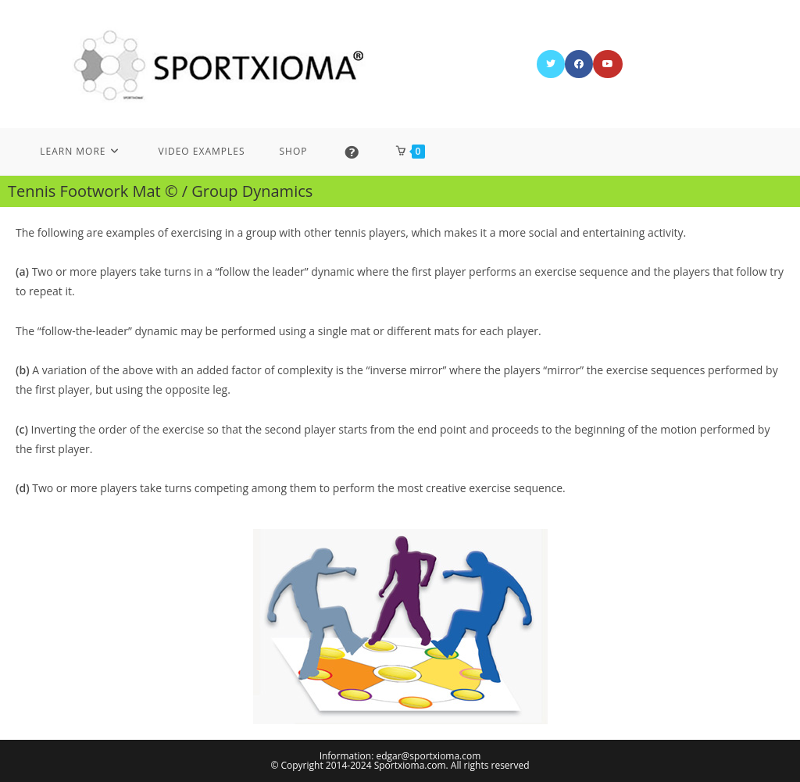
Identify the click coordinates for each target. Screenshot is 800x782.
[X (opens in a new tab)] (551, 64)
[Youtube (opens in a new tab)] (608, 64)
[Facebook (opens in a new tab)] (579, 64)
